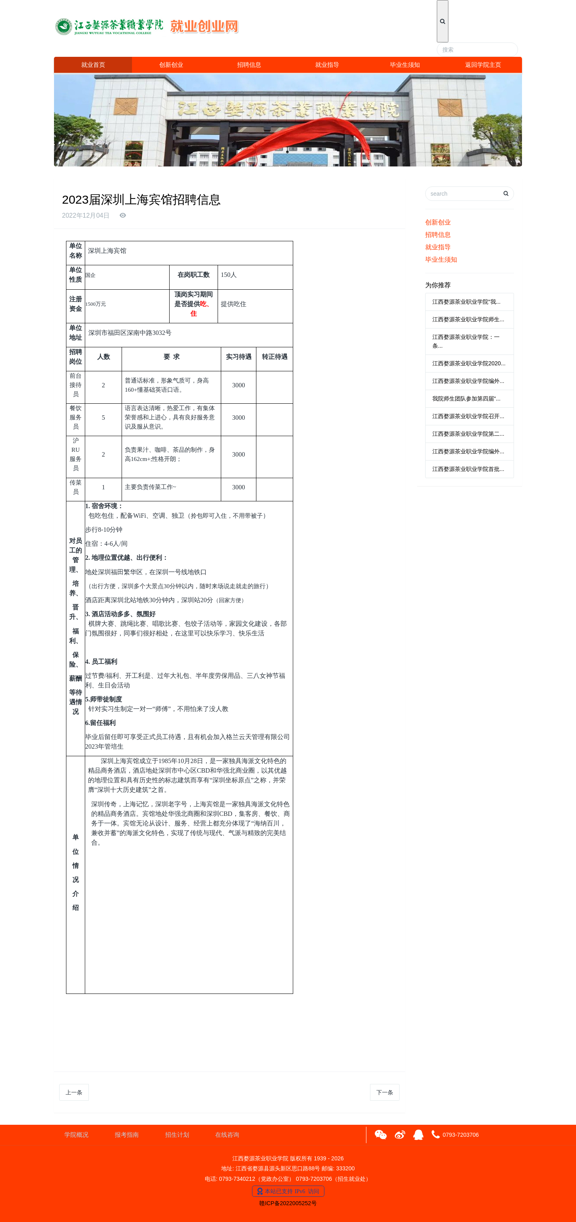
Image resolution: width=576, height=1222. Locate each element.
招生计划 (177, 1134)
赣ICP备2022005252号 (287, 1203)
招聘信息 (249, 64)
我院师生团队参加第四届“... (466, 398)
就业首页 (93, 64)
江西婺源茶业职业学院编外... (468, 381)
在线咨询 (227, 1134)
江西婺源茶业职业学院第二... (468, 434)
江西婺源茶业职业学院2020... (469, 363)
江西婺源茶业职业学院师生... (468, 319)
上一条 (74, 1092)
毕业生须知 (405, 64)
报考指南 (127, 1134)
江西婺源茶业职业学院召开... (468, 416)
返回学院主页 (483, 64)
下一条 (384, 1092)
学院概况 (76, 1134)
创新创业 (171, 64)
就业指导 (327, 64)
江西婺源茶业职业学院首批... (468, 469)
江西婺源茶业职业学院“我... (466, 301)
